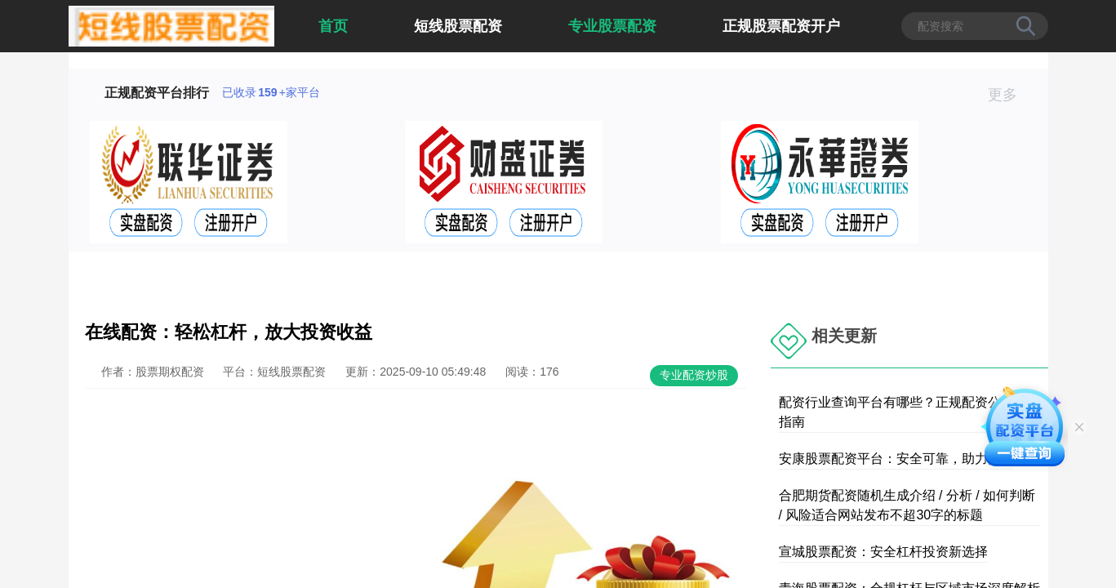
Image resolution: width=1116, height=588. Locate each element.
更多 (1009, 95)
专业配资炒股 (694, 374)
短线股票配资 (458, 26)
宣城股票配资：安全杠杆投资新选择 (883, 552)
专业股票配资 (612, 26)
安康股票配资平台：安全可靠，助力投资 (896, 459)
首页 (333, 26)
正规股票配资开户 (781, 26)
